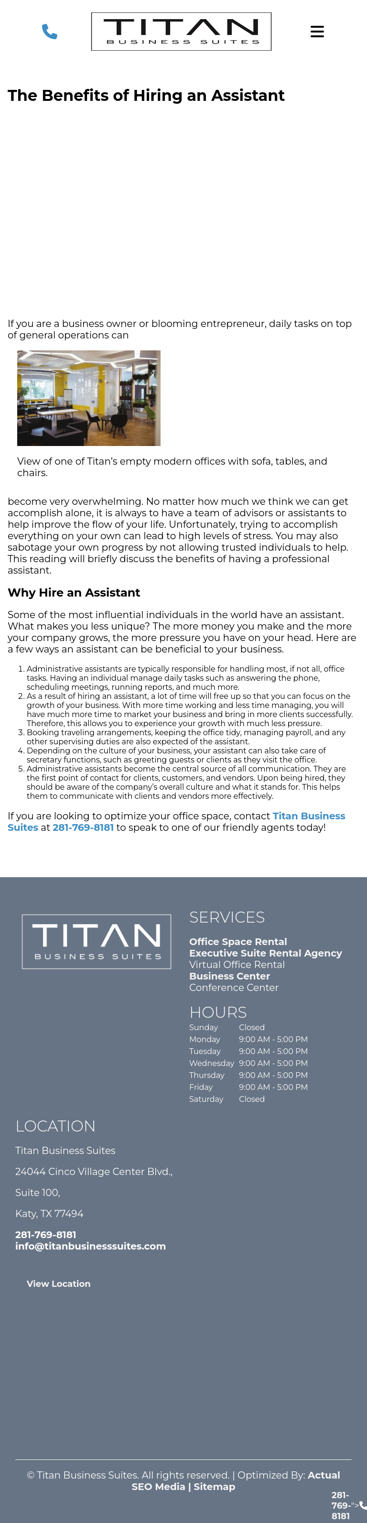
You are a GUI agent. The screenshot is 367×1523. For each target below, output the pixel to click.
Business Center (229, 976)
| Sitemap (210, 1486)
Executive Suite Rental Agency (265, 953)
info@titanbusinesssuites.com (90, 1246)
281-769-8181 (83, 827)
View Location (59, 1284)
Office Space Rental (238, 941)
